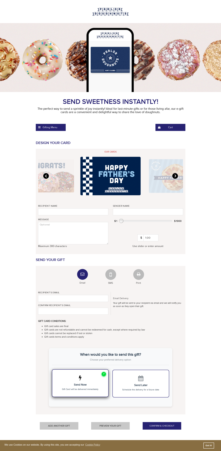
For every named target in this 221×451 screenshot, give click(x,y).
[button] (51, 127)
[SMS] (110, 274)
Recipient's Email (49, 292)
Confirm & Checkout (161, 426)
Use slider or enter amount (147, 246)
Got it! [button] (208, 445)
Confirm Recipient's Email (54, 305)
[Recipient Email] (73, 298)
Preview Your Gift (110, 426)
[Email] (82, 274)
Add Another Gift (59, 426)
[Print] (138, 274)
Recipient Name (48, 206)
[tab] (110, 152)
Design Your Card (53, 143)
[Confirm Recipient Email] (73, 311)
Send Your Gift (50, 260)
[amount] (147, 237)
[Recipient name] (73, 211)
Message (43, 219)
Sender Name (121, 206)
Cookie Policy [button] (92, 444)
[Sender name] (148, 211)
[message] (73, 233)
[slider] (110, 176)
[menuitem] (51, 127)
